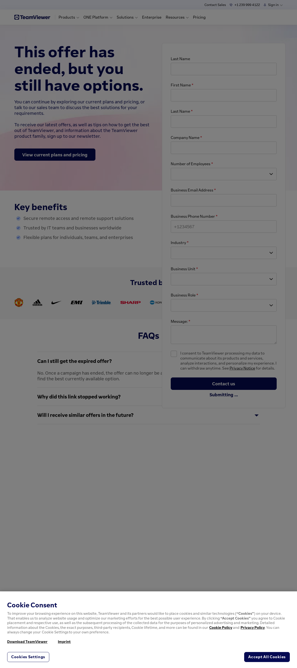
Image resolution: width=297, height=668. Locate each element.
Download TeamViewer (27, 641)
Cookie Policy (220, 627)
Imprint (64, 641)
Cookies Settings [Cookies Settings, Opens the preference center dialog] (28, 656)
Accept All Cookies (267, 656)
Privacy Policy (253, 627)
